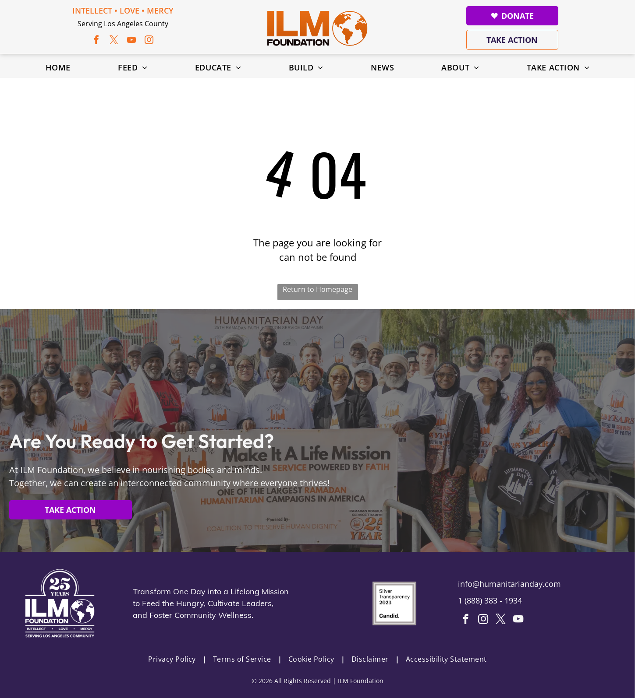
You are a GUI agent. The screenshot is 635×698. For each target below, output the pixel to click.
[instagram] (149, 41)
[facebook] (96, 41)
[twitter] (114, 41)
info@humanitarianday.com (509, 584)
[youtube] (131, 41)
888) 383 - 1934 (494, 600)
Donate (512, 16)
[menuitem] (58, 67)
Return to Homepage (317, 289)
